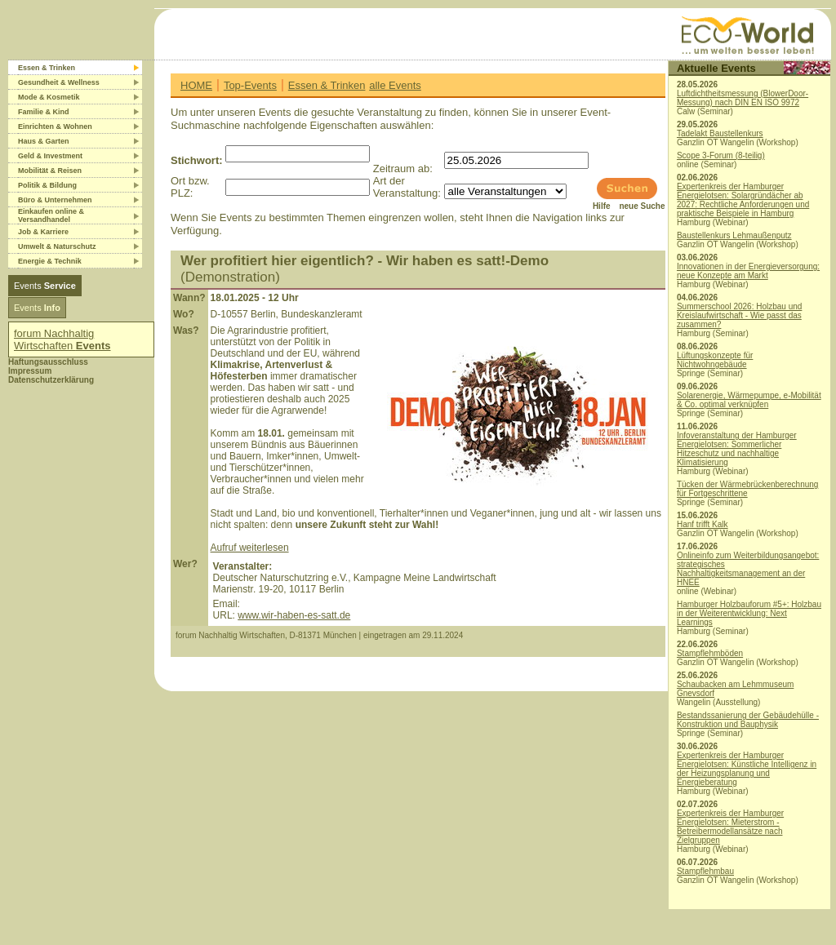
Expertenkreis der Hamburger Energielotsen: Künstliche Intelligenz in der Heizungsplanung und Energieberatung (746, 769)
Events (45, 286)
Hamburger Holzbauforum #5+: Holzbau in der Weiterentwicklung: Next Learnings (749, 613)
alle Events (395, 85)
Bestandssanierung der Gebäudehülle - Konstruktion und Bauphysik (748, 720)
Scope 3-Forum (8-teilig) (721, 155)
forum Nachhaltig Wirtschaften (62, 339)
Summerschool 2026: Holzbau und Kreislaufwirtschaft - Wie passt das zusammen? (739, 315)
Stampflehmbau (705, 871)
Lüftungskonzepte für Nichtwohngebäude (715, 360)
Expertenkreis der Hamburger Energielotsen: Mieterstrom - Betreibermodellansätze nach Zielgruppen (730, 827)
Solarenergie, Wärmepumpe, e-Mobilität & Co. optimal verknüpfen (749, 400)
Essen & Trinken (327, 85)
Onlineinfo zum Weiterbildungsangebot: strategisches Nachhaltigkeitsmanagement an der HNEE (748, 569)
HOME (196, 85)
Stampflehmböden (710, 653)
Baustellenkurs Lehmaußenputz (734, 235)
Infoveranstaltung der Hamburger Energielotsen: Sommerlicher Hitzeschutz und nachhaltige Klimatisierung (737, 449)
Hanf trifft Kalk (702, 524)
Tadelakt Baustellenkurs (720, 133)
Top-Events (250, 85)
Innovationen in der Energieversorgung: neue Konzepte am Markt (748, 271)
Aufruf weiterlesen (250, 547)
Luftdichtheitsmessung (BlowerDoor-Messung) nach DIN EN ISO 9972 (742, 98)
